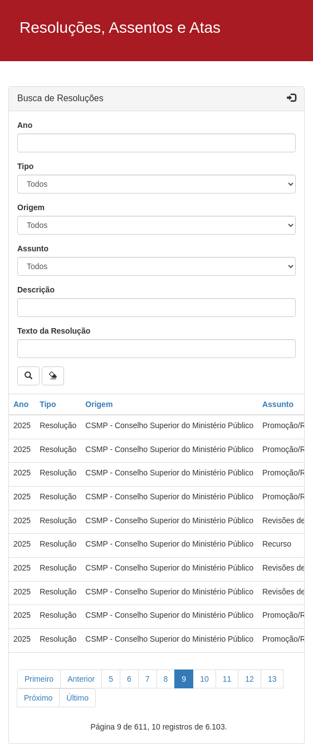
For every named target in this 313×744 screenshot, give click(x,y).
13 (272, 678)
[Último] (77, 697)
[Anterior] (81, 678)
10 (204, 678)
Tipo (25, 166)
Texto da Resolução (53, 330)
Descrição (36, 289)
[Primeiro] (39, 678)
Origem (31, 207)
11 (227, 678)
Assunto (32, 248)
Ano (24, 125)
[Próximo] (38, 697)
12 (249, 678)
